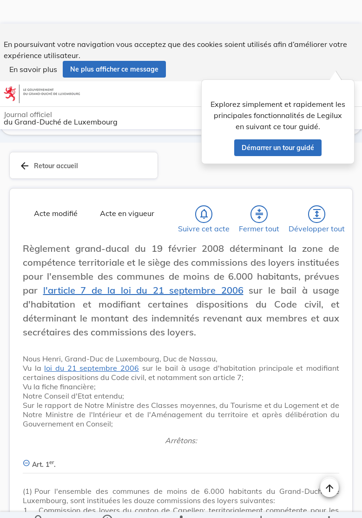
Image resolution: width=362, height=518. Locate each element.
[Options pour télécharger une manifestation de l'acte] (261, 503)
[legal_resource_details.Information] (107, 503)
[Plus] (328, 503)
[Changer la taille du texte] (329, 235)
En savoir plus (33, 45)
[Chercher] (39, 503)
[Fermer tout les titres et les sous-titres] (259, 190)
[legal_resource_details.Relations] (180, 503)
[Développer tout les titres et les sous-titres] (317, 190)
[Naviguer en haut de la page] (329, 464)
